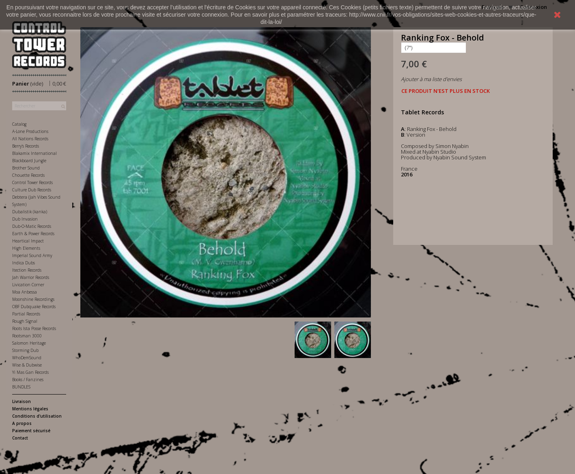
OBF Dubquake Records (34, 306)
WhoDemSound (26, 357)
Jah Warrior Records (30, 277)
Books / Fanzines (27, 379)
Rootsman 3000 (27, 336)
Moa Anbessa (24, 292)
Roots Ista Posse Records (34, 328)
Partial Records (26, 314)
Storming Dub (25, 350)
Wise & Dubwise (27, 365)
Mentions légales (30, 409)
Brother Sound (26, 168)
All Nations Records (30, 139)
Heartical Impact (28, 241)
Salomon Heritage (29, 343)
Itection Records (26, 270)
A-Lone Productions (30, 131)
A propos (22, 423)
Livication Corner (28, 284)
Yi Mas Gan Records (30, 372)
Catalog (19, 124)
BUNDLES (21, 387)
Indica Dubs (23, 263)
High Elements (26, 248)
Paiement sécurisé (31, 430)
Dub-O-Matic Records (31, 226)
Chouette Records (28, 175)
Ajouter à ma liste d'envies (431, 79)
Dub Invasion (25, 219)
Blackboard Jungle (29, 160)
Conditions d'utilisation (37, 416)
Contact (20, 438)
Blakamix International (34, 153)
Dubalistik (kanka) (29, 211)
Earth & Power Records (33, 233)
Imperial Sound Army (32, 255)
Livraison (21, 401)
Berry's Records (25, 146)
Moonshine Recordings (33, 299)
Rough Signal (24, 321)
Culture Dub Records (31, 190)
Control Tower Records (32, 182)
